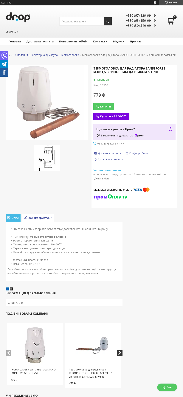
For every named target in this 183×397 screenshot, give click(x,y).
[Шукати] (108, 21)
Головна (14, 41)
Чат (167, 387)
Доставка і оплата (40, 41)
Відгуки (118, 41)
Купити (105, 106)
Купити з (113, 116)
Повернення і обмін (73, 41)
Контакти (100, 41)
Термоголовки (70, 55)
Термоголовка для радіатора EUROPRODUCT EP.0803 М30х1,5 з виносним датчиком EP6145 (90, 373)
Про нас (135, 41)
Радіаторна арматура (44, 55)
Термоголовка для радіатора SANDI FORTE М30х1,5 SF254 (33, 371)
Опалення (21, 55)
